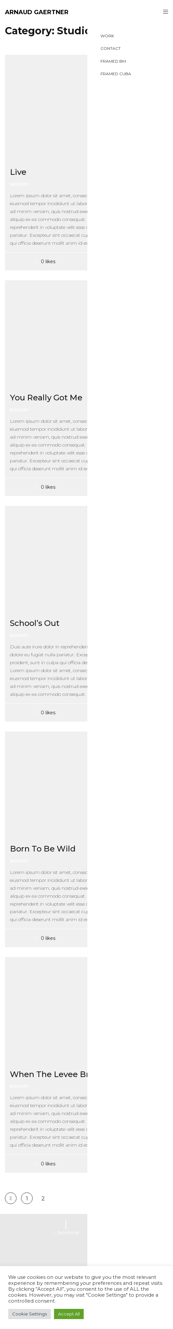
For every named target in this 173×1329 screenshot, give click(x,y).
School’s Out (34, 623)
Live (18, 172)
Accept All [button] (69, 1313)
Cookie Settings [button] (29, 1313)
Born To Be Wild (42, 848)
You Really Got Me (46, 397)
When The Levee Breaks (59, 1074)
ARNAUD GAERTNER (37, 12)
